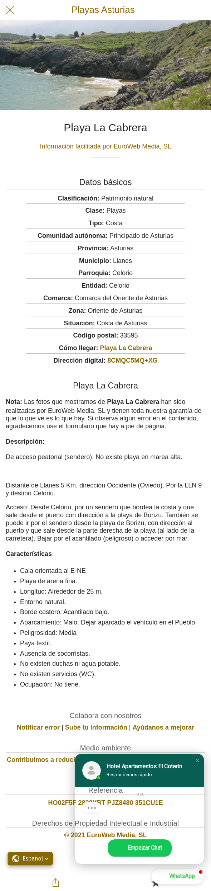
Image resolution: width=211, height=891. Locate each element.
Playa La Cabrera (126, 348)
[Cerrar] (10, 10)
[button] (197, 760)
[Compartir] (55, 882)
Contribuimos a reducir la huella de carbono (74, 759)
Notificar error (38, 727)
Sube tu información (96, 727)
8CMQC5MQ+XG (132, 360)
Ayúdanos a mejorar (163, 727)
